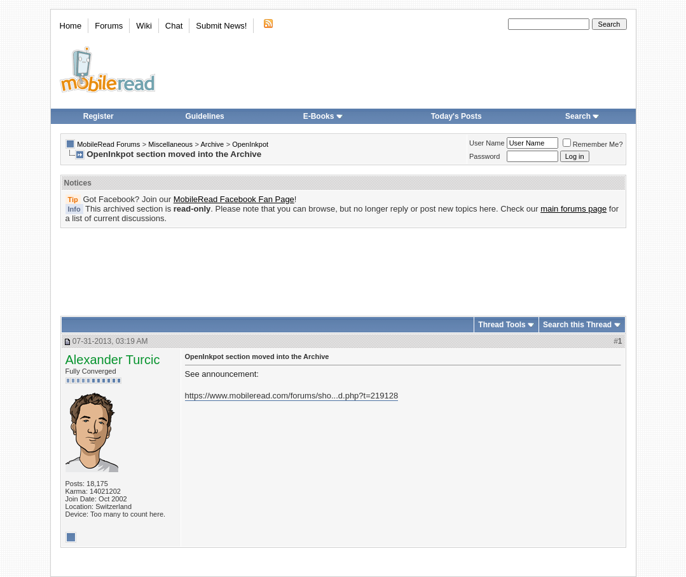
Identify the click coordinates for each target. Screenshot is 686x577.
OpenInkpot (250, 144)
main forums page (573, 209)
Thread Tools (501, 324)
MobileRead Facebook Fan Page (234, 199)
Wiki (144, 26)
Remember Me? (593, 144)
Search (582, 116)
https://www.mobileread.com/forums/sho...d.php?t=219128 (292, 395)
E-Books (323, 116)
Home (71, 26)
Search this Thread (577, 324)
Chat (173, 26)
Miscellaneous (170, 144)
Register (98, 116)
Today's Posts (456, 116)
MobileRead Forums (108, 144)
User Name (487, 143)
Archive (212, 144)
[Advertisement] (343, 267)
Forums (109, 26)
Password (484, 156)
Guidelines (204, 116)
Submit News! (221, 26)
